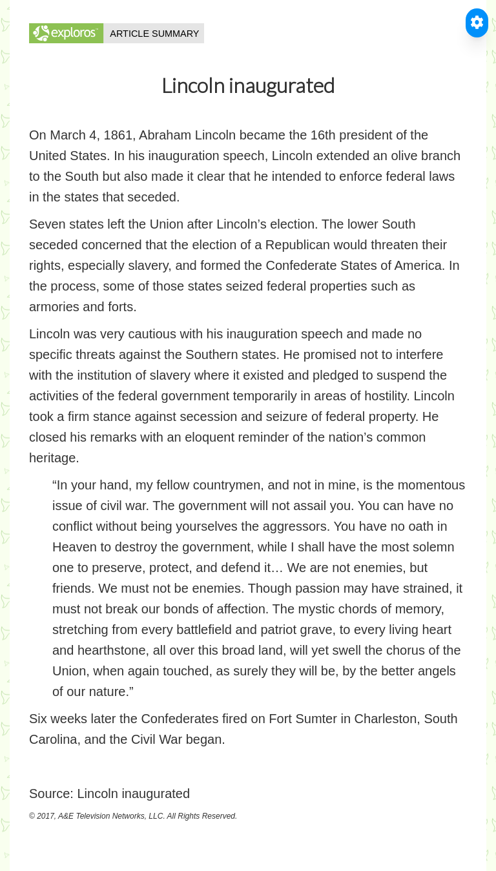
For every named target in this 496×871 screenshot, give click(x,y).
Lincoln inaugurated (133, 793)
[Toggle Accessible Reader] (477, 22)
